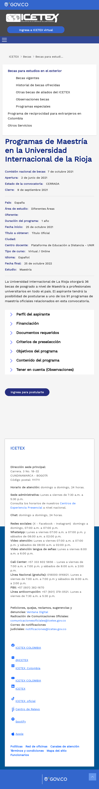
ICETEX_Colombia (25, 667)
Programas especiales (33, 106)
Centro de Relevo (25, 709)
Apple (16, 734)
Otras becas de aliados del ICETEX (43, 92)
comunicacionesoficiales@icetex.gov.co (38, 620)
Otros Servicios (20, 125)
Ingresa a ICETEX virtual (36, 30)
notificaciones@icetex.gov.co (45, 629)
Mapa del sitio (57, 750)
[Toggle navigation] (5, 39)
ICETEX (17, 687)
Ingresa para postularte (27, 392)
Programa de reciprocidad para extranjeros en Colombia (44, 116)
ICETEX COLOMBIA (25, 646)
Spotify (18, 720)
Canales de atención (64, 746)
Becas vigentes (27, 78)
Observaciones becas (32, 99)
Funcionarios (19, 755)
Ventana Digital (37, 612)
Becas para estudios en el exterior (35, 71)
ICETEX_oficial (22, 700)
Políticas (16, 746)
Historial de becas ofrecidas (38, 85)
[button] (49, 314)
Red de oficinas (36, 746)
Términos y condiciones (27, 750)
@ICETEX (19, 659)
